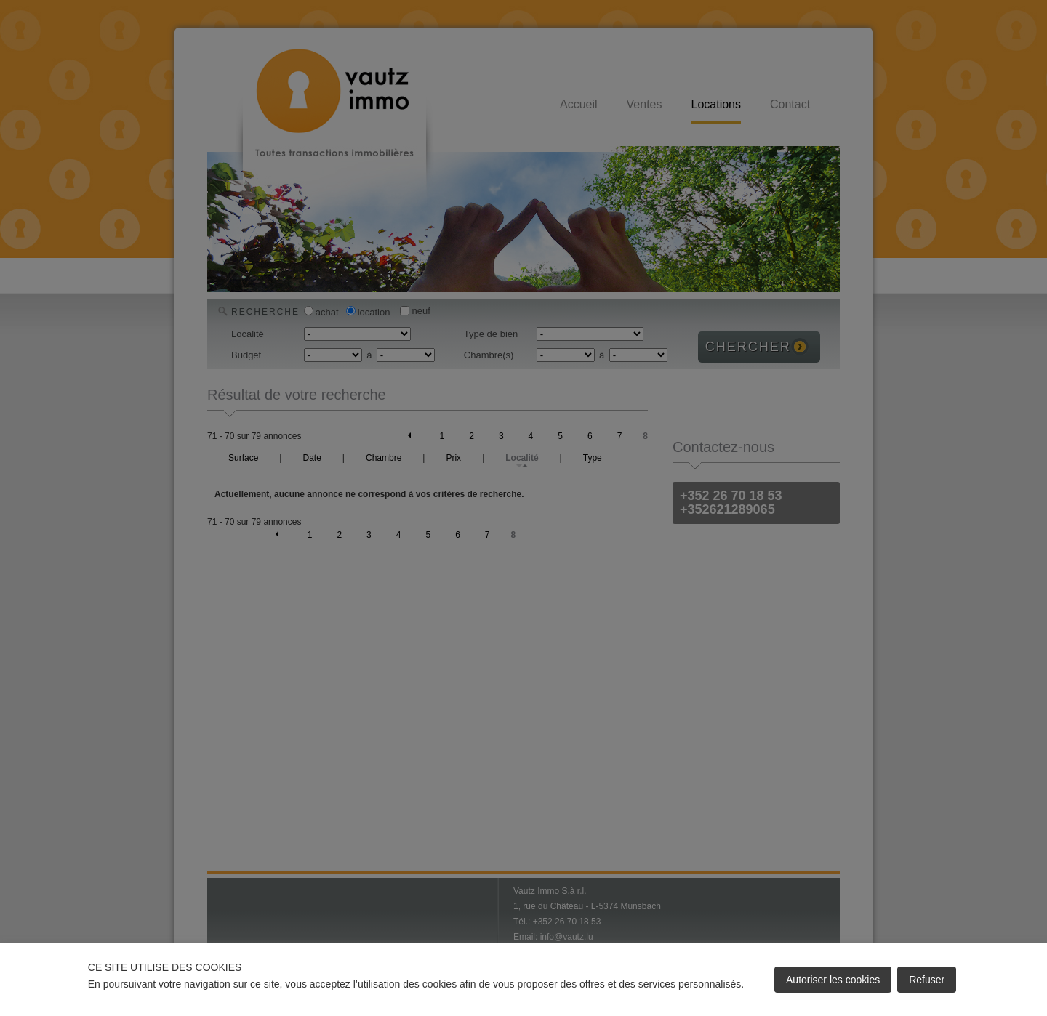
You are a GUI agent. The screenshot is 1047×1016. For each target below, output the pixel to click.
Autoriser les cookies (833, 979)
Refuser (926, 979)
